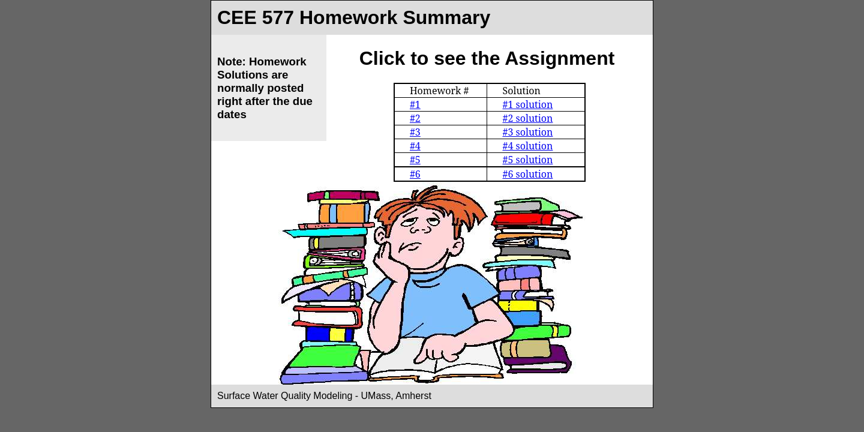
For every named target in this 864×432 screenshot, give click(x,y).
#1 (415, 104)
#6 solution (527, 174)
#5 (415, 159)
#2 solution (527, 118)
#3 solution (527, 132)
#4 (415, 145)
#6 (415, 174)
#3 (415, 132)
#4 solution (527, 145)
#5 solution (527, 159)
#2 (415, 118)
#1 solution (527, 104)
